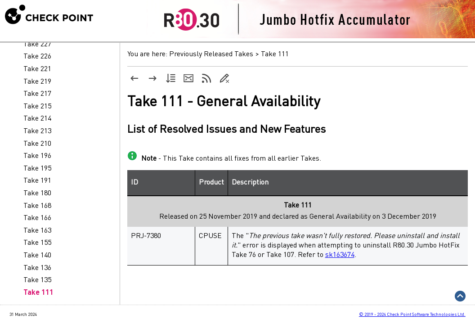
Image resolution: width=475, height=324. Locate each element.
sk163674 (339, 255)
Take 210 (37, 144)
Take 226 (37, 56)
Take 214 (37, 118)
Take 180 (37, 193)
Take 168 (37, 206)
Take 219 (37, 82)
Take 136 (37, 268)
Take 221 (37, 69)
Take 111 (38, 293)
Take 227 (37, 44)
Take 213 (37, 131)
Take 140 (37, 255)
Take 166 (37, 218)
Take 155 (37, 243)
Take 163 (37, 230)
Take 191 (37, 180)
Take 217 (37, 94)
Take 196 (37, 156)
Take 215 (37, 106)
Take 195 (37, 168)
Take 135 (37, 280)
